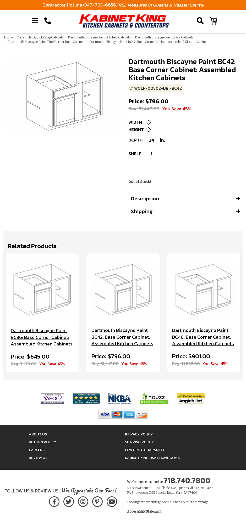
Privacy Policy (139, 434)
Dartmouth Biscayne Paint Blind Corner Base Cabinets (46, 42)
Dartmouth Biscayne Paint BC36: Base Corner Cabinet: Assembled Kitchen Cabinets (42, 337)
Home (8, 37)
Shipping (142, 211)
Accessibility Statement (144, 511)
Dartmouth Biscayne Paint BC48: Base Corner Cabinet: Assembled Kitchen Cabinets (203, 337)
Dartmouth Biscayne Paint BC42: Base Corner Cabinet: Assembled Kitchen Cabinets (122, 337)
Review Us (38, 458)
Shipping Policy (139, 442)
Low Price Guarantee (145, 450)
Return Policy (42, 442)
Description (145, 198)
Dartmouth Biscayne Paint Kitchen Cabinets (99, 37)
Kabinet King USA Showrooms (152, 458)
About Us (38, 434)
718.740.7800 (187, 480)
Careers (37, 450)
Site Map (194, 502)
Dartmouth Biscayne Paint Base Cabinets (164, 37)
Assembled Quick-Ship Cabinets (40, 37)
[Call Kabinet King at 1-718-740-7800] (48, 21)
